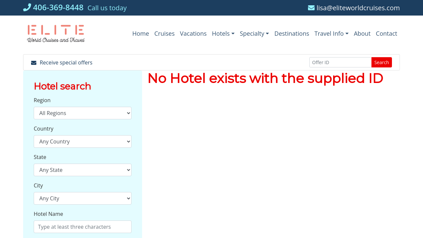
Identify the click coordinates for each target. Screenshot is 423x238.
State (40, 157)
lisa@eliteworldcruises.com (354, 7)
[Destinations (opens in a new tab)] (292, 33)
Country (44, 128)
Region (42, 100)
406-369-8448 (53, 7)
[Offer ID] (340, 62)
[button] (223, 33)
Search (381, 62)
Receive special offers (62, 62)
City (38, 185)
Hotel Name (48, 214)
